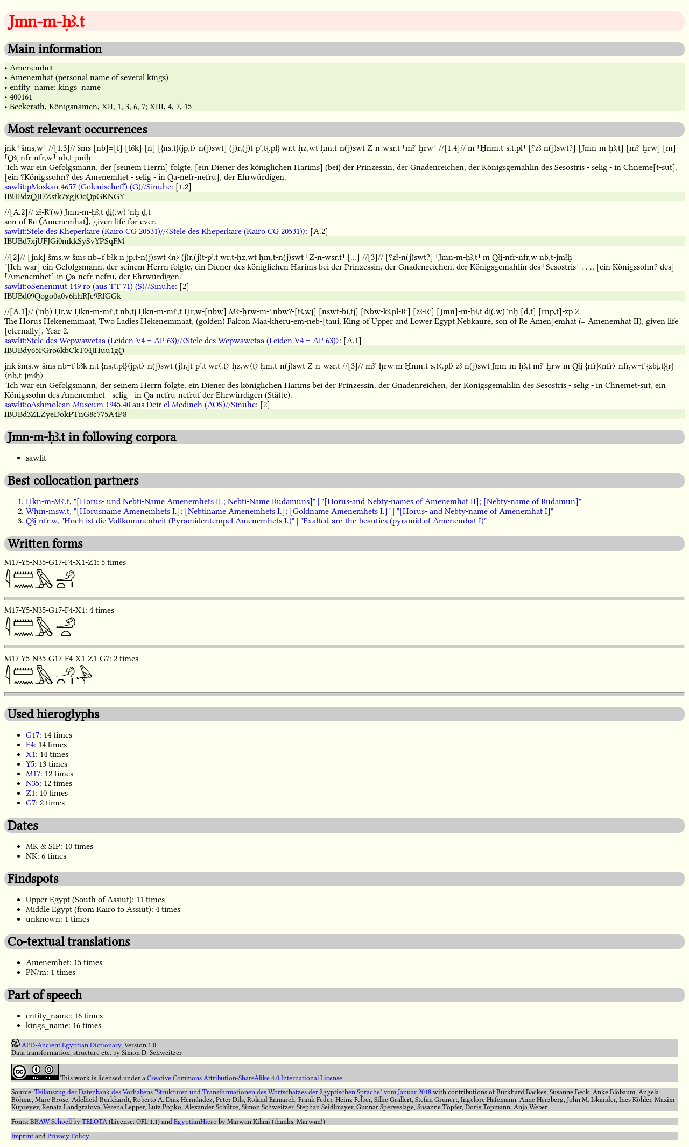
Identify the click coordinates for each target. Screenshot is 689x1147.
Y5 (30, 764)
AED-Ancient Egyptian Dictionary (71, 1045)
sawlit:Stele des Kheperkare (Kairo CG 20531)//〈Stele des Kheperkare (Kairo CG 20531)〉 (155, 231)
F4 (30, 744)
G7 (31, 803)
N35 (32, 783)
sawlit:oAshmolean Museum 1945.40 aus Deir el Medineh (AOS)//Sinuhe (130, 404)
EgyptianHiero (195, 1121)
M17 (33, 773)
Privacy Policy (68, 1136)
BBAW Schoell (51, 1121)
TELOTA (94, 1121)
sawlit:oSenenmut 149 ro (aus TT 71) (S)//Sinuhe (89, 286)
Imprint (22, 1136)
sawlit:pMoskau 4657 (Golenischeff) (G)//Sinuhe (87, 187)
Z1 (30, 793)
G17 (32, 735)
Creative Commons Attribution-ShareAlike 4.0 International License (244, 1078)
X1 (31, 754)
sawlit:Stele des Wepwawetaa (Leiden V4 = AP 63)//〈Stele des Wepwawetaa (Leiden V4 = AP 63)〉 (171, 340)
